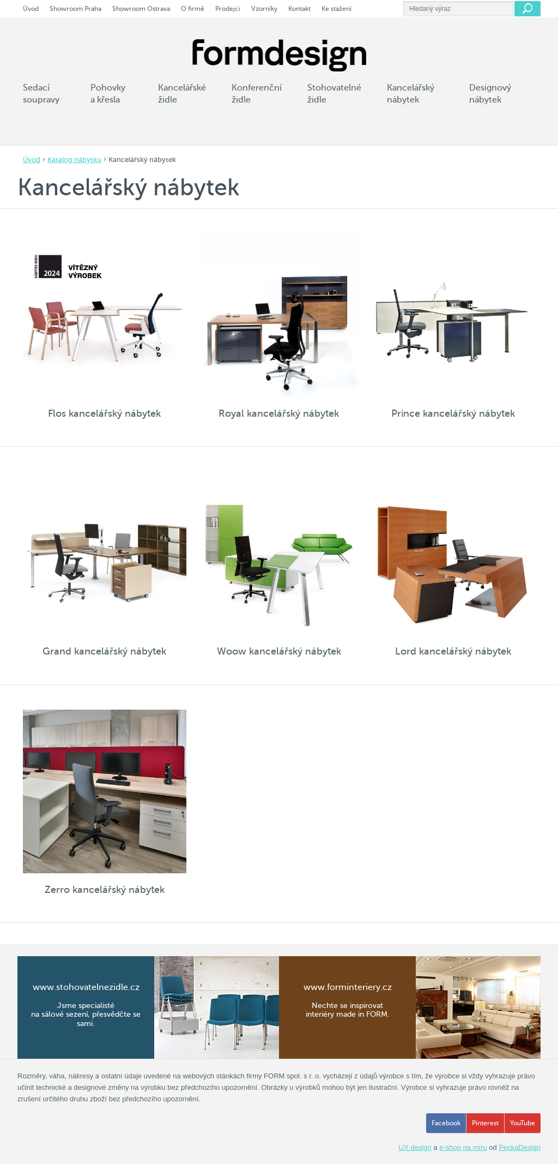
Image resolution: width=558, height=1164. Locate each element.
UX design (415, 1147)
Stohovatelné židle (334, 94)
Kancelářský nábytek (410, 94)
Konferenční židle (257, 94)
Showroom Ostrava (141, 9)
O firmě (192, 9)
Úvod (31, 159)
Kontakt (299, 9)
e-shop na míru (463, 1147)
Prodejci (227, 9)
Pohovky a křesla (107, 94)
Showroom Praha (75, 9)
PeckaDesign (520, 1147)
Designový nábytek (490, 94)
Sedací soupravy (41, 94)
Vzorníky (264, 9)
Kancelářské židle (182, 94)
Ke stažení (336, 9)
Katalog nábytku (74, 159)
